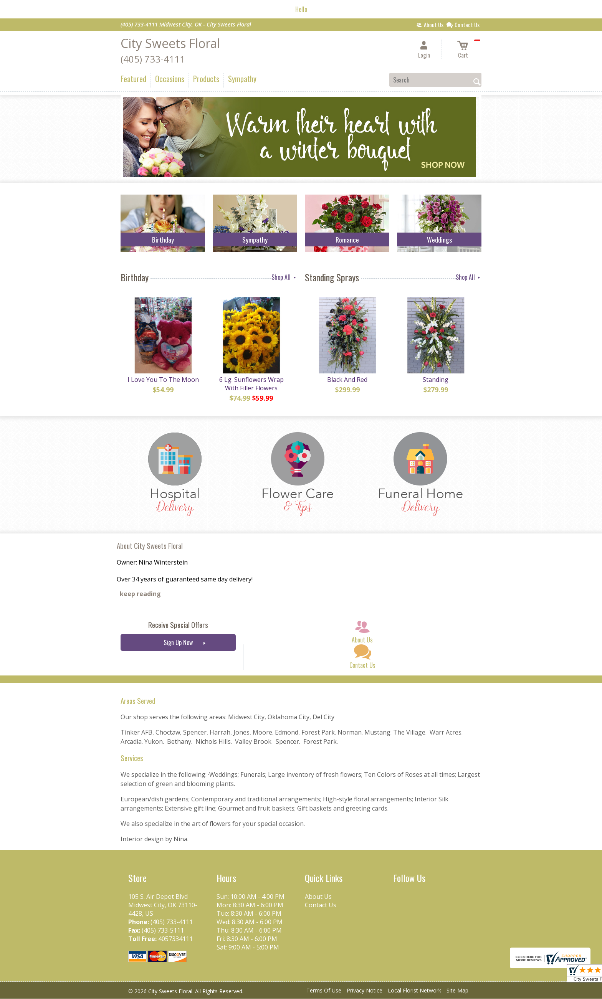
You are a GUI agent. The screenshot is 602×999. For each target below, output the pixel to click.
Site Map (457, 991)
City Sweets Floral (170, 43)
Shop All (284, 277)
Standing (435, 380)
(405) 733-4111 (153, 59)
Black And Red (347, 380)
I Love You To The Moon (162, 380)
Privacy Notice (364, 991)
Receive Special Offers (178, 625)
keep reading (140, 594)
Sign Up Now (178, 643)
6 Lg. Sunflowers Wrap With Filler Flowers (251, 384)
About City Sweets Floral (150, 546)
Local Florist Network (414, 991)
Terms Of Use (323, 991)
